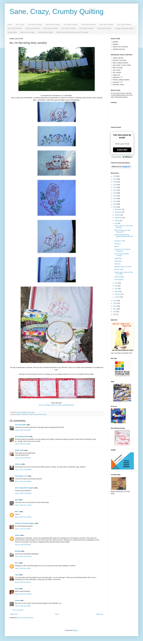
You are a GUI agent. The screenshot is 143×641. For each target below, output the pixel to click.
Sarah (17, 589)
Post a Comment (18, 610)
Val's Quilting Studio (22, 436)
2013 (115, 303)
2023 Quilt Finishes (88, 24)
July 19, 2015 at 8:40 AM (22, 444)
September (118, 218)
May (116, 286)
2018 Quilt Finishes (50, 28)
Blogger (75, 630)
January (117, 297)
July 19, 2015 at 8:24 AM (22, 430)
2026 (115, 176)
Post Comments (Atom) (25, 617)
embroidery (25, 414)
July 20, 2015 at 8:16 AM (22, 568)
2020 (115, 193)
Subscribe (122, 150)
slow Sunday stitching (40, 414)
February (118, 294)
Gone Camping (119, 277)
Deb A (17, 563)
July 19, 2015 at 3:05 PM (23, 529)
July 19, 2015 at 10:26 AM (23, 493)
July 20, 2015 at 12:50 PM (23, 594)
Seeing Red (118, 258)
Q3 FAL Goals (118, 269)
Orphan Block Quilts (45, 32)
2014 (115, 300)
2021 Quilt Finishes (124, 24)
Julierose (18, 464)
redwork (31, 414)
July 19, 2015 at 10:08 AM (23, 469)
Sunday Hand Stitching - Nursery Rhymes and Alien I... (123, 236)
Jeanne (17, 600)
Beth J (17, 511)
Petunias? (117, 244)
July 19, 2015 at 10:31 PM (23, 556)
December (118, 209)
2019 (115, 196)
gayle (17, 500)
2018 (115, 198)
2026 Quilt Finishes (35, 24)
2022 (115, 187)
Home (10, 24)
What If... (117, 246)
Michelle (17, 551)
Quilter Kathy (19, 450)
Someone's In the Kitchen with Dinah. (122, 250)
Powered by (122, 157)
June (116, 283)
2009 (115, 314)
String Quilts (12, 32)
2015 (115, 207)
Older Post (99, 614)
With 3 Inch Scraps (27, 32)
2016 (115, 204)
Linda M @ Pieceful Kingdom (25, 523)
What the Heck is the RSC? (123, 267)
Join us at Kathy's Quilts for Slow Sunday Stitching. (56, 405)
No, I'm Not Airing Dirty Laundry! (121, 254)
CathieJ (17, 535)
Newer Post (14, 614)
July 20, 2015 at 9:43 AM (22, 582)
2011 (115, 309)
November (118, 212)
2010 (115, 311)
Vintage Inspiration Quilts (124, 28)
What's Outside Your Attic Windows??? (122, 231)
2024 (115, 182)
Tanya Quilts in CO (21, 476)
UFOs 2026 (20, 24)
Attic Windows (118, 279)
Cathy (17, 575)
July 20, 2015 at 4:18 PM (23, 606)
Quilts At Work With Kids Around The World (72, 32)
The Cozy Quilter (20, 425)
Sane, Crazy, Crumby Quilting (57, 11)
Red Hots (117, 264)
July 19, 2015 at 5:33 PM (23, 545)
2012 (115, 306)
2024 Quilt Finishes (71, 24)
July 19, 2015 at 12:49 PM (23, 517)
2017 (115, 201)
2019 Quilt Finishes (33, 28)
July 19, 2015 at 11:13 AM (23, 505)
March (117, 291)
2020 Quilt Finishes (15, 28)
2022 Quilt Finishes (106, 24)
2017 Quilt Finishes (68, 28)
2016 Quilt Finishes (86, 28)
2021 (115, 190)
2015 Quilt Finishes (104, 28)
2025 (115, 179)
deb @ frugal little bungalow (24, 488)
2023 (115, 185)
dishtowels (18, 414)
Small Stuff (117, 261)
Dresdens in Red (119, 241)
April (116, 288)
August (117, 220)
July (116, 223)
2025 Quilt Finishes (53, 24)
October (117, 215)
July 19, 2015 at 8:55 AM (22, 458)
